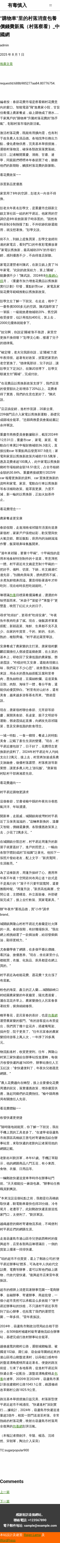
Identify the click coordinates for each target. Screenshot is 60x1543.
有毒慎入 (17, 5)
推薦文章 (6, 64)
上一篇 (5, 1492)
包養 (13, 595)
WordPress (8, 1540)
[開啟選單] (50, 5)
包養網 (53, 1015)
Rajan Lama (32, 1535)
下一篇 (5, 1501)
